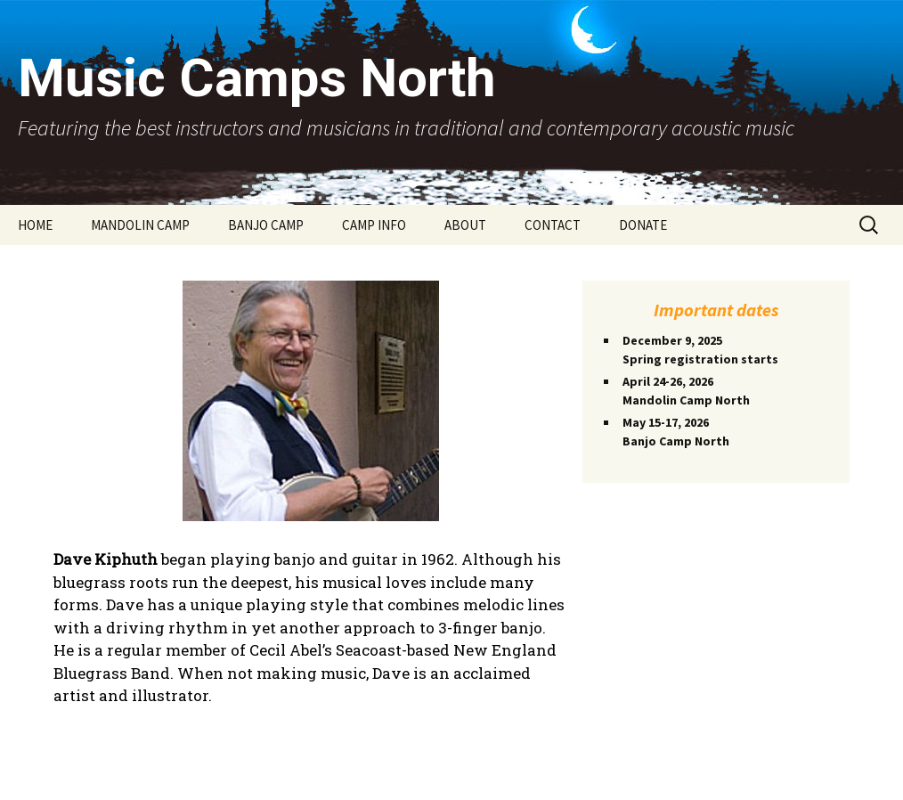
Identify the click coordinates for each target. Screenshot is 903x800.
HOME (35, 224)
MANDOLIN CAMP (140, 224)
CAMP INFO (374, 224)
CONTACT (553, 224)
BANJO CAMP (266, 224)
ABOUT (465, 224)
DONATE (643, 224)
